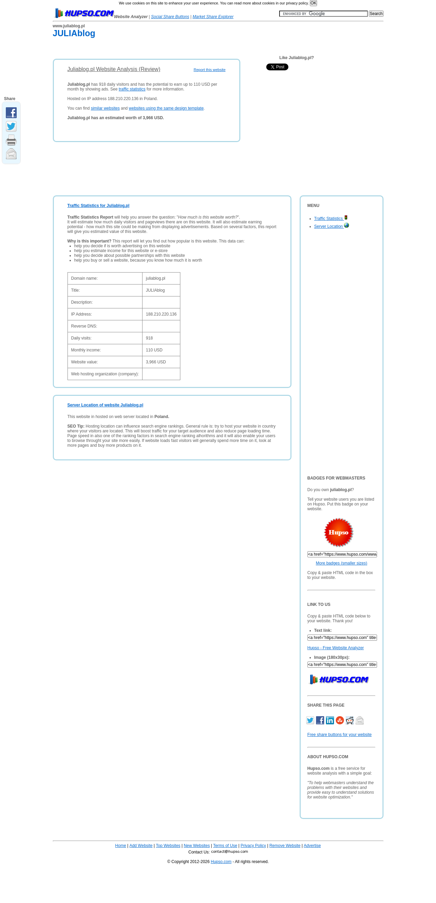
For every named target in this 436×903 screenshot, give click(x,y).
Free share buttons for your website (339, 734)
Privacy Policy (253, 845)
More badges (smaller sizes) (341, 563)
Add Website (141, 845)
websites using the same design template (166, 108)
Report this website (210, 70)
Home (120, 845)
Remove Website (284, 845)
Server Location (331, 226)
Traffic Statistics (331, 218)
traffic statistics (132, 89)
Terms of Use (225, 845)
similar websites (105, 108)
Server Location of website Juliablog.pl (105, 405)
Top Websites (168, 845)
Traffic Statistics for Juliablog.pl (98, 205)
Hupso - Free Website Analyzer (335, 647)
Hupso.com (221, 861)
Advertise (312, 845)
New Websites (197, 845)
